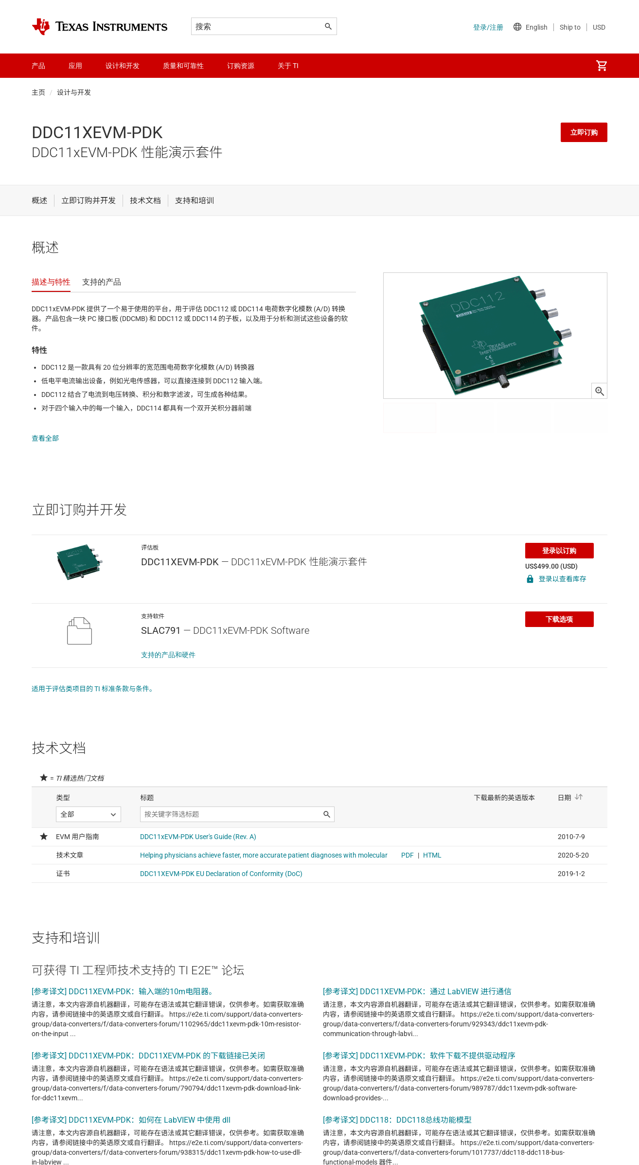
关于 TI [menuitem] (288, 66)
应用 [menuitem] (75, 66)
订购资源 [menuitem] (240, 66)
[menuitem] (601, 66)
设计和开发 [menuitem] (123, 66)
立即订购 (584, 132)
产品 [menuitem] (38, 66)
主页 (38, 92)
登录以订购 (559, 541)
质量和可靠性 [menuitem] (183, 66)
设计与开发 (74, 92)
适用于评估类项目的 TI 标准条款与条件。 (94, 679)
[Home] (100, 27)
